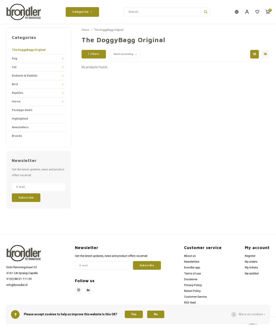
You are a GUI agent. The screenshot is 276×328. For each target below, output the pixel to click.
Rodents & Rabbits (24, 77)
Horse (16, 102)
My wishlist (252, 275)
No (156, 314)
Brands (17, 137)
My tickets (251, 268)
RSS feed (190, 304)
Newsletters (20, 128)
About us (190, 257)
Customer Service (195, 298)
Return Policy (192, 292)
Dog (14, 59)
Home (85, 31)
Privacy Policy (193, 286)
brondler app (192, 268)
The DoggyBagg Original (29, 51)
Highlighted (20, 120)
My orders (251, 263)
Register (250, 257)
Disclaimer (190, 280)
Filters (93, 55)
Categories (82, 12)
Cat (14, 68)
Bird (15, 85)
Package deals (22, 111)
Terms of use (192, 275)
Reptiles (17, 94)
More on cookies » (252, 314)
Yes (133, 314)
